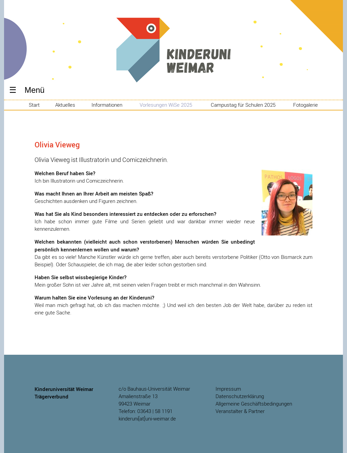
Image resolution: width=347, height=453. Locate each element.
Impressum (228, 389)
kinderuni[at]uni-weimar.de (147, 418)
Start (34, 105)
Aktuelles (65, 105)
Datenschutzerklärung (240, 396)
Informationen (106, 105)
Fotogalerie (305, 105)
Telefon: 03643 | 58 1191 (145, 411)
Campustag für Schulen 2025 (243, 105)
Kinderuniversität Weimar (173, 61)
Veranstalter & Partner (240, 411)
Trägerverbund (51, 396)
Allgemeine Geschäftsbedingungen (254, 403)
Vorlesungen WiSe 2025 (166, 105)
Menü (35, 90)
